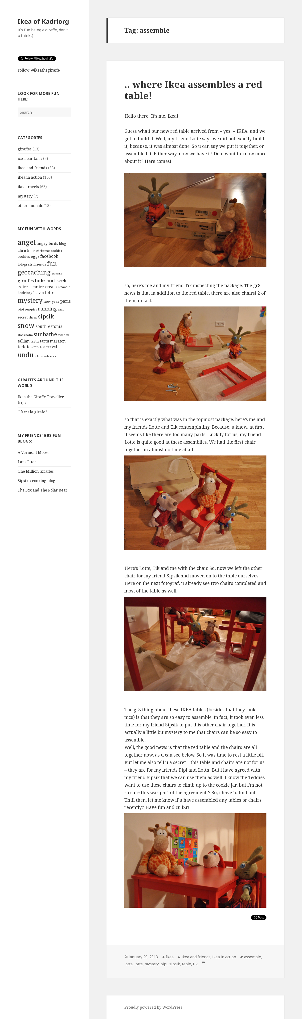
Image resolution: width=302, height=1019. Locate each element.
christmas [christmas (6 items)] (26, 250)
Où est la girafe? (32, 412)
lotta (128, 964)
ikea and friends (32, 167)
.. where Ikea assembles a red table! (193, 90)
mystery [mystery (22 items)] (30, 300)
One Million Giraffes (36, 471)
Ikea (170, 956)
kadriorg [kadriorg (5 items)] (25, 292)
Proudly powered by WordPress (153, 1007)
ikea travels (28, 186)
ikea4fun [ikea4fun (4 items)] (64, 287)
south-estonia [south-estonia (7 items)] (49, 326)
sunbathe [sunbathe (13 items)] (45, 334)
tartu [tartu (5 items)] (34, 341)
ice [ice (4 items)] (20, 287)
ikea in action (30, 177)
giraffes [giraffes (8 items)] (26, 280)
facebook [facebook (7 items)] (49, 256)
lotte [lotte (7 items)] (49, 292)
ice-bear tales (30, 158)
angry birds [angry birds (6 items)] (47, 243)
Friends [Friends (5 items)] (39, 264)
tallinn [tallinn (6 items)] (23, 341)
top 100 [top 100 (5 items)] (39, 347)
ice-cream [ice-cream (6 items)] (48, 286)
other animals (30, 205)
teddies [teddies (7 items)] (25, 347)
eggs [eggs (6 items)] (35, 256)
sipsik (174, 964)
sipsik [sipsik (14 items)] (46, 316)
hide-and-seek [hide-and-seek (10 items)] (51, 280)
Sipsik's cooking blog (36, 480)
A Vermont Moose (33, 452)
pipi (163, 964)
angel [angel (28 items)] (27, 242)
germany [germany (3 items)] (57, 273)
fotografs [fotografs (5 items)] (25, 264)
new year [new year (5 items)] (51, 301)
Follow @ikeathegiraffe (39, 70)
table (186, 964)
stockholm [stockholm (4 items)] (25, 335)
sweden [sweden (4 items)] (63, 335)
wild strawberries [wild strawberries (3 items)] (45, 356)
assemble (252, 956)
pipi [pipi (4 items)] (21, 309)
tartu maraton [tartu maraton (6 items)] (52, 341)
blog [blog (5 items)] (62, 243)
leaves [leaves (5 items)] (38, 292)
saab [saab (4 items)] (61, 309)
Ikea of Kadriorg (43, 21)
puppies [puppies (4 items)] (31, 309)
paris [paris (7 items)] (65, 301)
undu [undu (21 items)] (25, 354)
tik (195, 964)
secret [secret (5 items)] (23, 317)
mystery (25, 196)
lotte (139, 964)
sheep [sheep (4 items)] (33, 317)
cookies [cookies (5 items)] (24, 256)
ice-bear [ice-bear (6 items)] (30, 286)
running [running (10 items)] (47, 308)
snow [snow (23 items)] (26, 325)
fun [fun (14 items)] (52, 263)
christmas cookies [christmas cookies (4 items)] (49, 251)
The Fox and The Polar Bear (42, 490)
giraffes (25, 149)
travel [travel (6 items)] (51, 347)
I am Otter (27, 461)
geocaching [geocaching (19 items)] (34, 272)
